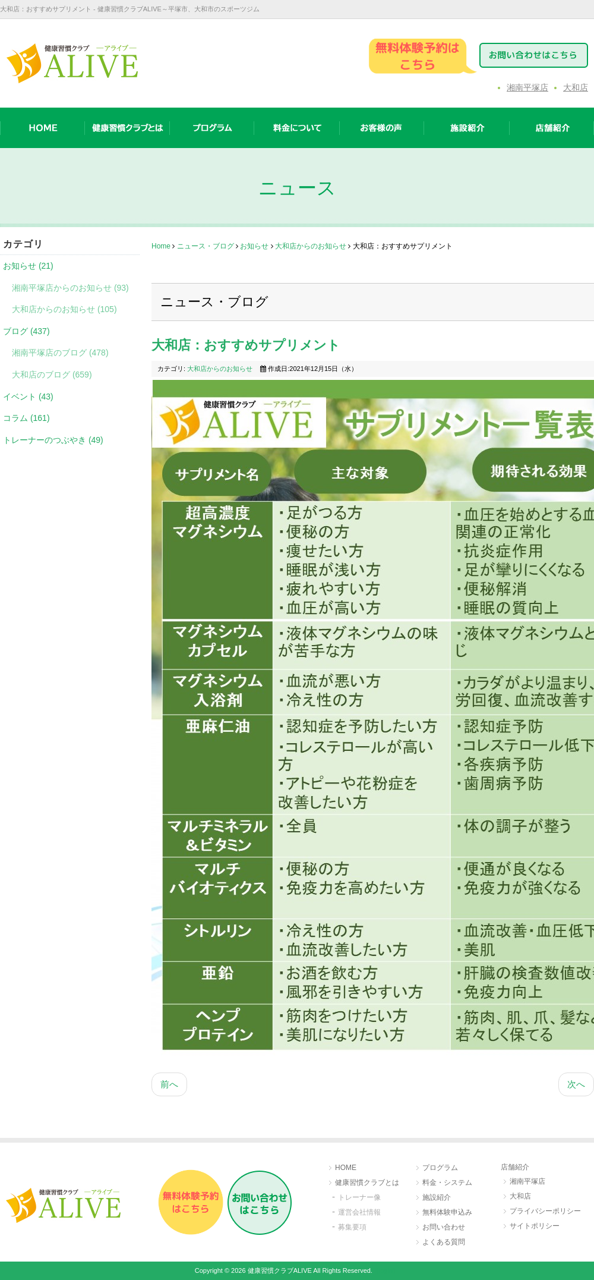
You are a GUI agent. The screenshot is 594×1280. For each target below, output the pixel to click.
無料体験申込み (447, 1212)
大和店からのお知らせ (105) (64, 309)
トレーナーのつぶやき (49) (53, 440)
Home (160, 246)
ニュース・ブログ (205, 246)
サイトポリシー (535, 1226)
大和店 (575, 87)
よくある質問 (443, 1242)
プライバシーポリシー (545, 1211)
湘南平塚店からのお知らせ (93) (70, 288)
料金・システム (447, 1182)
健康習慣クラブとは (367, 1182)
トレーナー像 (359, 1197)
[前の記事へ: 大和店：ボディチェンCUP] (169, 1085)
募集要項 (352, 1227)
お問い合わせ (443, 1227)
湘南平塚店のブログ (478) (60, 352)
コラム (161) (26, 418)
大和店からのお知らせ (310, 246)
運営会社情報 (359, 1212)
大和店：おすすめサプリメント (245, 345)
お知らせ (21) (28, 266)
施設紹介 (436, 1197)
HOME (345, 1167)
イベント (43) (28, 396)
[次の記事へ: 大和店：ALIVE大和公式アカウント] (576, 1085)
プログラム (440, 1167)
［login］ (385, 1270)
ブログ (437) (26, 331)
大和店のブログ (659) (52, 374)
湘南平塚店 (527, 87)
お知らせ (254, 246)
